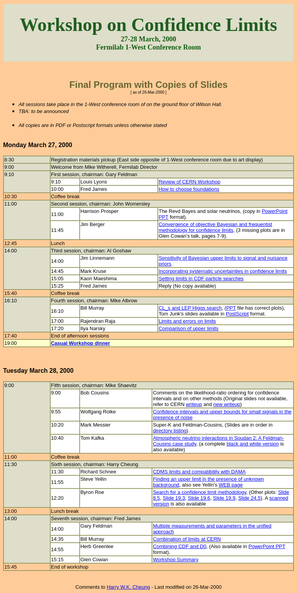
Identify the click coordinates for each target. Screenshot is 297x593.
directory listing (169, 431)
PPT (231, 308)
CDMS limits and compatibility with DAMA (199, 472)
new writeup (226, 404)
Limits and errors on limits (187, 321)
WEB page (231, 485)
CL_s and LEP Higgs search (190, 308)
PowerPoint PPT (267, 546)
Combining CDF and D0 (179, 546)
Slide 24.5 (249, 498)
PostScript (237, 314)
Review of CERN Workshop (189, 182)
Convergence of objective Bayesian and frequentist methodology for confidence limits (215, 227)
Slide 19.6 (199, 498)
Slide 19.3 (174, 498)
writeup (194, 404)
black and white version (253, 444)
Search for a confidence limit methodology (199, 492)
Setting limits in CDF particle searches (201, 278)
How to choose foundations (189, 189)
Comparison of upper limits (188, 328)
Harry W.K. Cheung (128, 587)
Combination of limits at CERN (187, 539)
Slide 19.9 (224, 498)
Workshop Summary (175, 559)
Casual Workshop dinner (80, 343)
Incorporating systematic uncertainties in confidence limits (223, 271)
